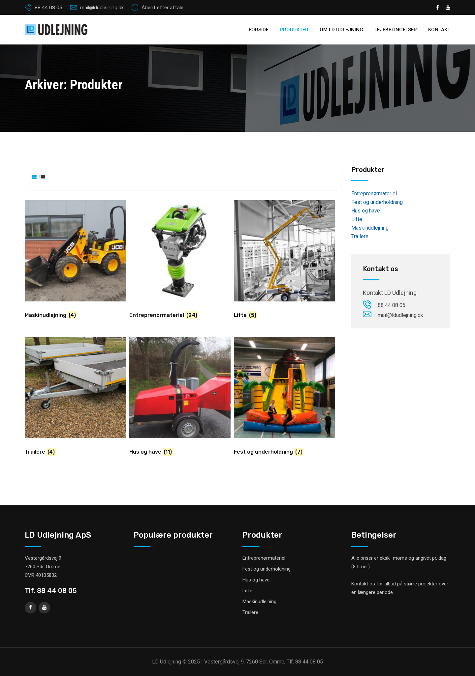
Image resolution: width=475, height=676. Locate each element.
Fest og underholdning (377, 202)
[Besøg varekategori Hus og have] (180, 399)
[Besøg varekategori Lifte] (284, 262)
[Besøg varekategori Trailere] (75, 399)
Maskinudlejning (370, 228)
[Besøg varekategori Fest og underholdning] (284, 399)
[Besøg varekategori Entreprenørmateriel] (180, 262)
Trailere (359, 236)
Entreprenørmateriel (374, 193)
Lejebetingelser (395, 30)
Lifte (356, 219)
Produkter (294, 30)
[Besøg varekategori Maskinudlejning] (75, 262)
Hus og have (365, 211)
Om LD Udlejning (341, 30)
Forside (259, 30)
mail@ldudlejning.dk (102, 8)
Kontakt (439, 30)
